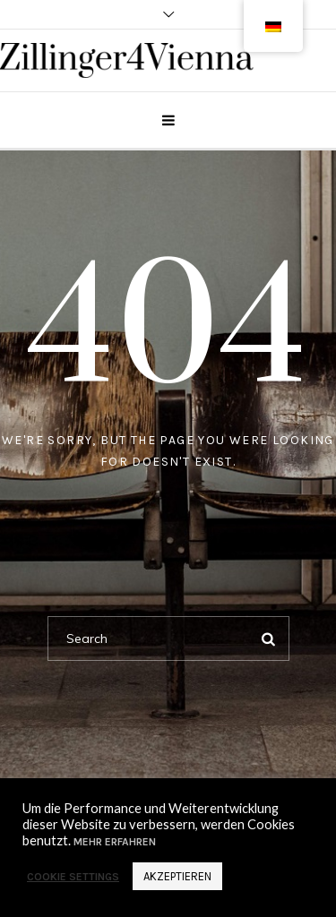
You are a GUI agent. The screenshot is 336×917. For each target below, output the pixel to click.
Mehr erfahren (113, 842)
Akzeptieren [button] (177, 876)
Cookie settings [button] (73, 876)
